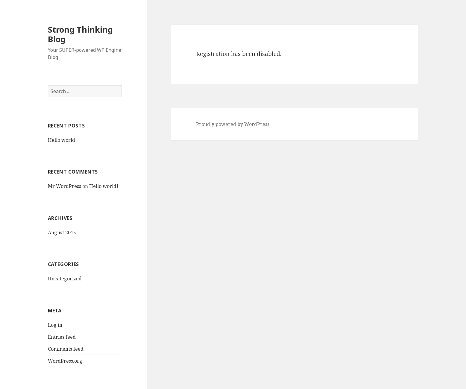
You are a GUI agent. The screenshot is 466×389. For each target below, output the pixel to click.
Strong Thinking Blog (80, 34)
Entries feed (62, 337)
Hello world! (62, 140)
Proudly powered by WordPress (232, 124)
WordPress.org (65, 361)
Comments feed (66, 349)
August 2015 (62, 232)
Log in (55, 325)
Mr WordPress (64, 186)
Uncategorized (65, 278)
